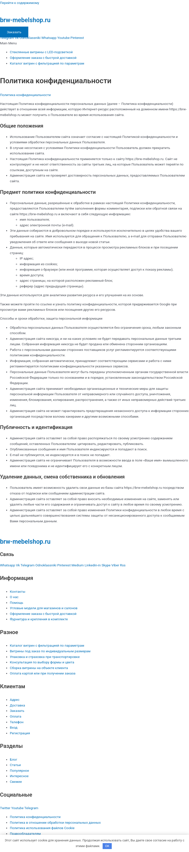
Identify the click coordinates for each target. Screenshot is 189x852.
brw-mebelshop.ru (25, 20)
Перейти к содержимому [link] (19, 3)
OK (107, 846)
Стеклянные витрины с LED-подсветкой (41, 52)
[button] (94, 43)
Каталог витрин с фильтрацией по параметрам (47, 63)
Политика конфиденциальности (25, 95)
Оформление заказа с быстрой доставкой (43, 58)
